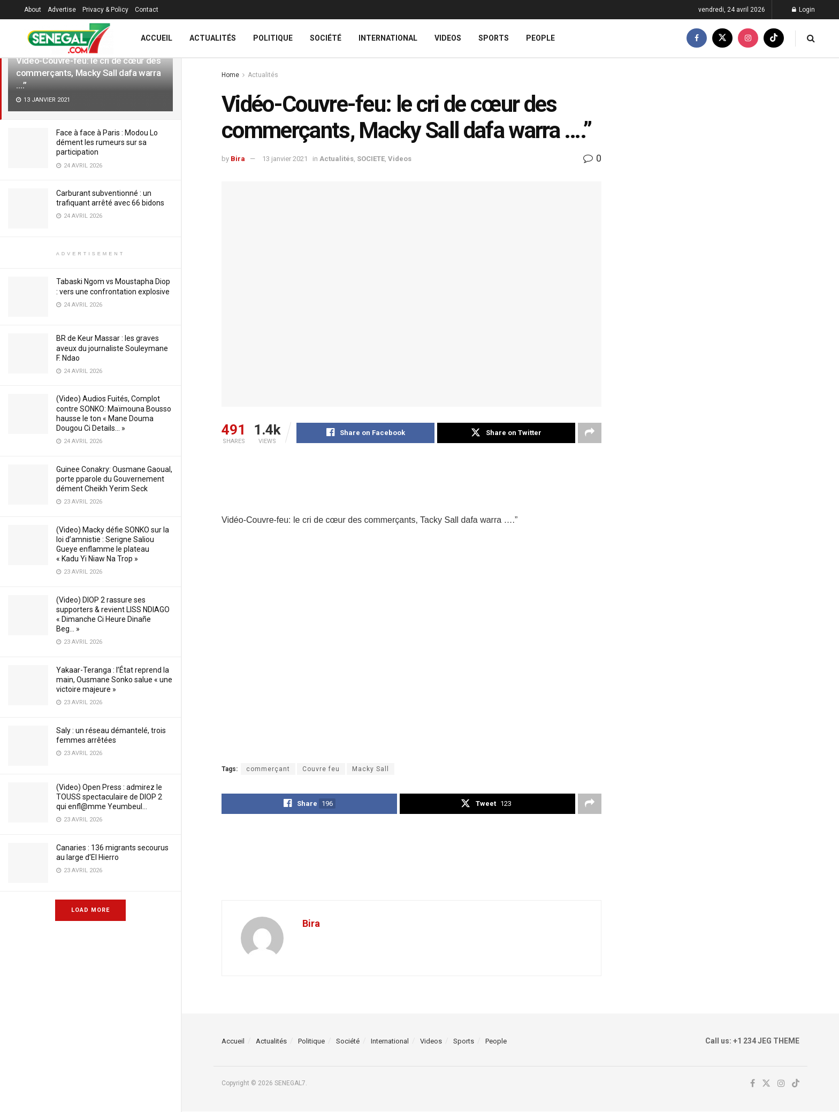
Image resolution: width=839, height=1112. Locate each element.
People (540, 38)
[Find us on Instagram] (748, 38)
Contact (146, 9)
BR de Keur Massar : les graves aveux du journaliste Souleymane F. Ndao (112, 348)
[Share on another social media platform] (589, 433)
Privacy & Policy (105, 9)
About (32, 9)
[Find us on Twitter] (722, 38)
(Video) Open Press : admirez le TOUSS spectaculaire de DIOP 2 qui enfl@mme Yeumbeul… (109, 797)
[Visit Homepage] (68, 38)
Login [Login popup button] (803, 9)
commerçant (268, 769)
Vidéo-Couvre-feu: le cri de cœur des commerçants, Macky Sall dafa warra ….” (88, 72)
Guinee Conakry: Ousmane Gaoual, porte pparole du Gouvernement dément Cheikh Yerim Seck (114, 479)
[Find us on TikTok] (774, 38)
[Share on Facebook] (365, 433)
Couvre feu (321, 769)
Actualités (212, 38)
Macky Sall (370, 769)
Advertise (62, 9)
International (388, 38)
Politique (273, 38)
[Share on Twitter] (506, 433)
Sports (493, 38)
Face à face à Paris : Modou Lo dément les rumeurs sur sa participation (107, 142)
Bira (238, 159)
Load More (90, 910)
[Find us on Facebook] (697, 38)
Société (325, 38)
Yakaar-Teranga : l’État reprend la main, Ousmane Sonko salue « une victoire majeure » (114, 680)
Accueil (156, 38)
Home (230, 75)
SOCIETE (371, 159)
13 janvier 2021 (285, 159)
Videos (447, 38)
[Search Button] (811, 38)
